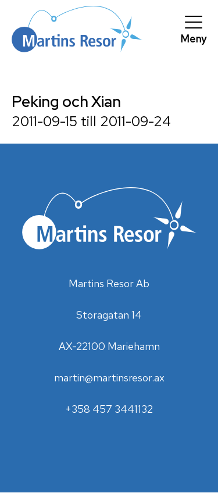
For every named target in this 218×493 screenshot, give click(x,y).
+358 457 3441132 (109, 409)
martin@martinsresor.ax (109, 377)
